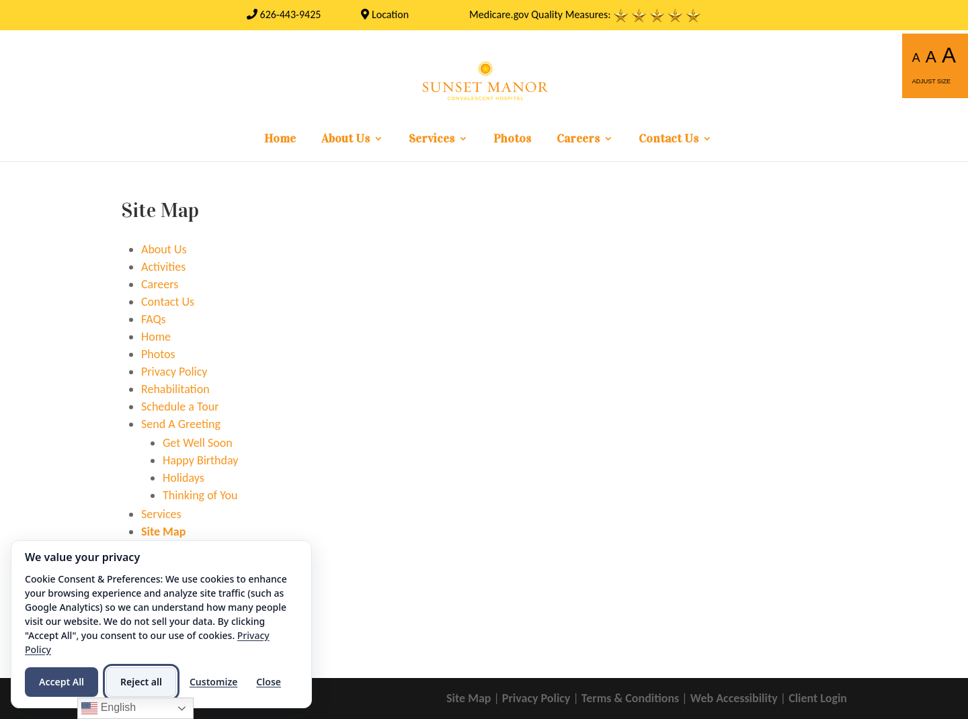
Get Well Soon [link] (198, 442)
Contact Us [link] (668, 140)
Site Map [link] (163, 531)
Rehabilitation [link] (175, 389)
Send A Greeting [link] (180, 424)
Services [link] (431, 140)
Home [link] (280, 140)
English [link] (108, 708)
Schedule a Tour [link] (179, 406)
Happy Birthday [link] (200, 460)
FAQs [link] (153, 319)
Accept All (61, 681)
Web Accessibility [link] (734, 698)
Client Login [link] (818, 698)
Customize (213, 681)
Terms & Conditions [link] (630, 698)
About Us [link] (345, 140)
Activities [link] (163, 266)
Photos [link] (512, 140)
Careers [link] (578, 140)
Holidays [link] (183, 477)
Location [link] (385, 14)
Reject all (141, 681)
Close (268, 681)
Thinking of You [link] (200, 495)
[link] (284, 14)
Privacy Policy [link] (174, 371)
